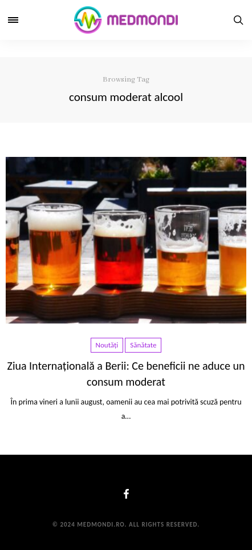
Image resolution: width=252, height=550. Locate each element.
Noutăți (107, 345)
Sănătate (143, 345)
